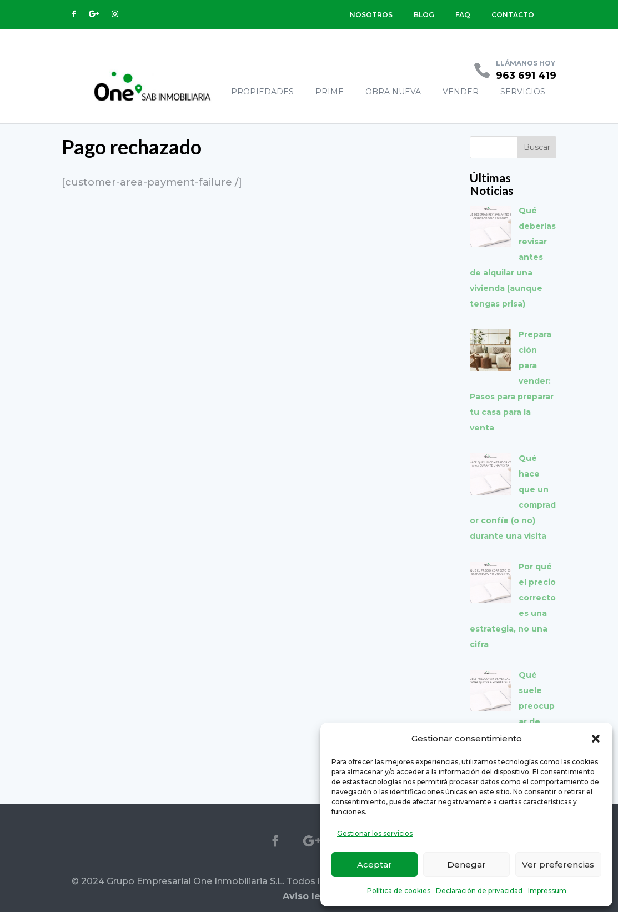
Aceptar (374, 864)
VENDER (461, 92)
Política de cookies (398, 890)
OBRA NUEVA (393, 92)
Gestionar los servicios (375, 833)
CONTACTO (512, 15)
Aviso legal (309, 896)
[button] (595, 738)
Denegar (466, 864)
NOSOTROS (371, 15)
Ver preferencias (558, 864)
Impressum (547, 890)
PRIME (329, 92)
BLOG (424, 15)
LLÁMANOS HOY (525, 63)
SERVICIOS (522, 92)
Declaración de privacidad (479, 890)
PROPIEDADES (262, 92)
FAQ (462, 15)
